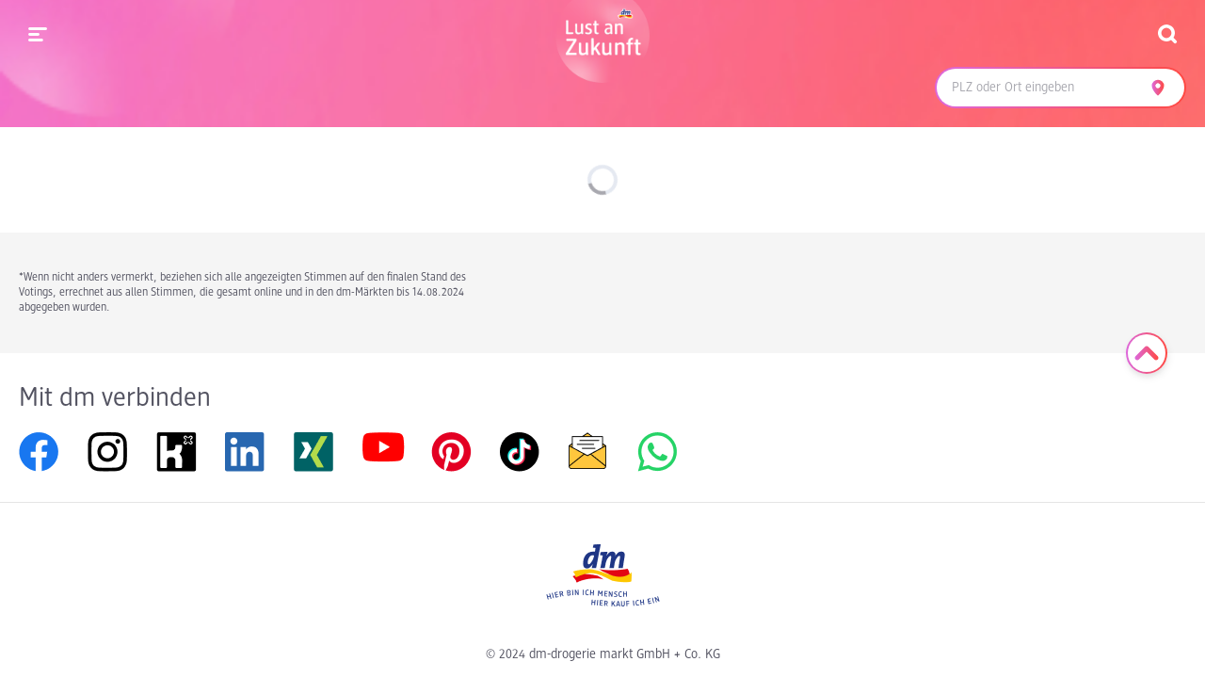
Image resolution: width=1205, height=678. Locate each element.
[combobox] (1038, 87)
